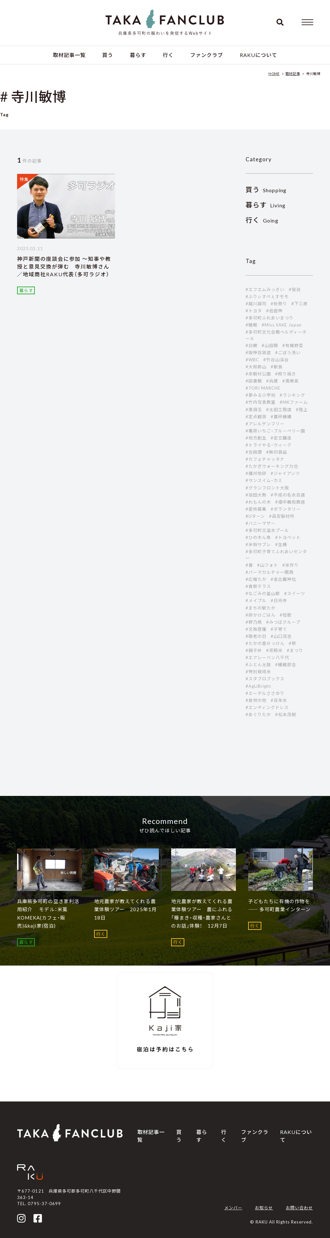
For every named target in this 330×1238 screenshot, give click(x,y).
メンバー (233, 1207)
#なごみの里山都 (263, 593)
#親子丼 (254, 650)
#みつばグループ (283, 622)
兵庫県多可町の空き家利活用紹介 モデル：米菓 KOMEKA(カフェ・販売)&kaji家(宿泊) (48, 913)
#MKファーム (294, 402)
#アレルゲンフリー (265, 423)
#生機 (281, 544)
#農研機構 (281, 416)
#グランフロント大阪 (267, 487)
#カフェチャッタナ (265, 459)
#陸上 (302, 409)
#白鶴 (251, 345)
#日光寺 (279, 600)
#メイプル (256, 600)
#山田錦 (270, 345)
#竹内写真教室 (261, 402)
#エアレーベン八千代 (267, 657)
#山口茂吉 (281, 636)
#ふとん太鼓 (258, 664)
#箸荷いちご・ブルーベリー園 (276, 430)
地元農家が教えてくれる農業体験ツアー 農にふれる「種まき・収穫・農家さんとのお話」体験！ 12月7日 (202, 913)
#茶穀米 (274, 650)
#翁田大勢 (256, 494)
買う (107, 55)
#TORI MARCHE (263, 388)
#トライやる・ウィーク (269, 445)
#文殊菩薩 (256, 629)
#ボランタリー (286, 509)
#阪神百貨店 (258, 352)
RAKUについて (258, 55)
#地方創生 (256, 437)
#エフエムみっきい (265, 289)
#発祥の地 (256, 700)
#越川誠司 (256, 303)
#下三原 (299, 303)
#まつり (295, 650)
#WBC (252, 359)
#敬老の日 (256, 636)
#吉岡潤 (254, 452)
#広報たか (256, 579)
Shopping (266, 190)
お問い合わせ (299, 1207)
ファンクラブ (206, 55)
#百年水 (279, 700)
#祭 (292, 643)
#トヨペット (288, 537)
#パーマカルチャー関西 (270, 572)
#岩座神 (274, 310)
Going (262, 220)
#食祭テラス (258, 586)
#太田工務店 (279, 409)
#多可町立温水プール (267, 530)
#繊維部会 (285, 664)
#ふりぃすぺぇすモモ (267, 296)
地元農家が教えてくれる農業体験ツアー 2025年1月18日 (125, 909)
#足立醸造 (281, 437)
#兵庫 (272, 380)
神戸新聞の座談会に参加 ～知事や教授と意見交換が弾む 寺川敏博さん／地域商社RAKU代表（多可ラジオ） (64, 266)
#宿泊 (295, 289)
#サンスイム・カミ (264, 480)
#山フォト (267, 565)
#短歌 (286, 615)
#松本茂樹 (285, 714)
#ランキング (292, 395)
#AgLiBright (258, 686)
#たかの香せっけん (265, 643)
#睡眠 (251, 324)
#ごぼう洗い (288, 352)
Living (266, 205)
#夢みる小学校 (261, 395)
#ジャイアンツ (285, 473)
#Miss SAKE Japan (282, 324)
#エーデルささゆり (265, 693)
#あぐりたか (258, 714)
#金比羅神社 (283, 579)
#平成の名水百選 (288, 494)
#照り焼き (285, 373)
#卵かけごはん (261, 615)
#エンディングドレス (267, 707)
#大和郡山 (256, 366)
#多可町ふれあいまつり (270, 317)
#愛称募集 (256, 509)
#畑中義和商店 (290, 502)
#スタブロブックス (265, 678)
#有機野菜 (292, 345)
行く (168, 55)
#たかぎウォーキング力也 (272, 466)
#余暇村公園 (258, 373)
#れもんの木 (258, 502)
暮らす (138, 55)
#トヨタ (254, 310)
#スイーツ (294, 593)
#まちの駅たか (261, 607)
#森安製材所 (282, 516)
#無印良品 (276, 452)
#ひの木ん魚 (258, 537)
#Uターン (255, 516)
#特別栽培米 (258, 671)
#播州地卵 (256, 473)
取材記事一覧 (69, 55)
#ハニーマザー (261, 523)
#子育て (279, 629)
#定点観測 (256, 416)
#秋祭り (279, 303)
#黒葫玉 (254, 409)
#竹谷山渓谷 (276, 359)
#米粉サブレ (258, 544)
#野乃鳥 (254, 622)
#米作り (290, 565)
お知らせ (264, 1207)
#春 (249, 565)
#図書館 (254, 380)
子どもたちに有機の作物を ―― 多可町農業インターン (279, 905)
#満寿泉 (290, 380)
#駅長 (277, 366)
